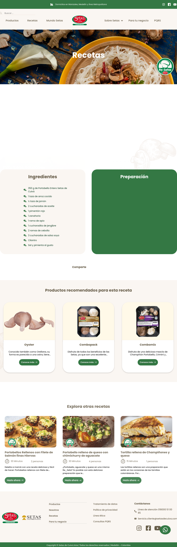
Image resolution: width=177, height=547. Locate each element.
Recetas (106, 98)
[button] (92, 267)
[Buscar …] (20, 13)
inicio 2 (97, 98)
